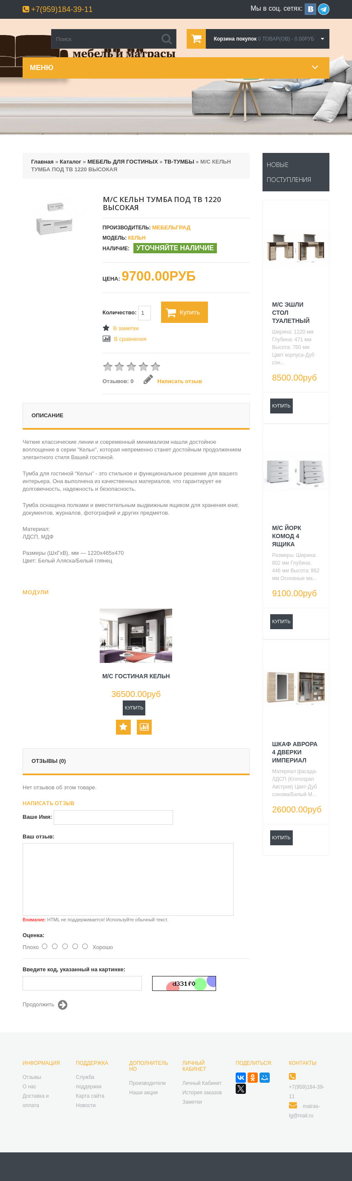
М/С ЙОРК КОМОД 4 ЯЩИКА (286, 536)
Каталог (70, 161)
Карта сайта (90, 1096)
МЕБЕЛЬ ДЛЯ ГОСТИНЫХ (122, 161)
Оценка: (33, 935)
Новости (85, 1105)
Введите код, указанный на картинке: (74, 969)
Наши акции (143, 1093)
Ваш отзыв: (39, 836)
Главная (42, 161)
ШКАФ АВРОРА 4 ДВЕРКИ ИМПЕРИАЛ (295, 752)
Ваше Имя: (37, 817)
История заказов (202, 1093)
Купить (183, 312)
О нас (29, 1087)
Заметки (192, 1102)
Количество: (127, 313)
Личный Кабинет (202, 1083)
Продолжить (45, 1005)
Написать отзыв (173, 381)
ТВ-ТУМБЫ (179, 161)
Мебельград (171, 227)
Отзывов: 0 (118, 381)
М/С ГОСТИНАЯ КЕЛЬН (136, 676)
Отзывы (32, 1077)
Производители (147, 1083)
